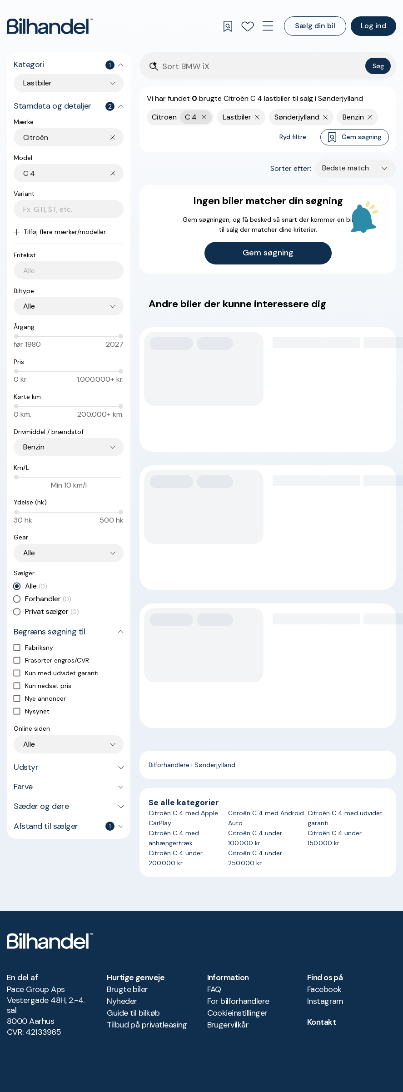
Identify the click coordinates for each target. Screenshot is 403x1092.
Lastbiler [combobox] (37, 83)
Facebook (324, 989)
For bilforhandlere (238, 1001)
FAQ (214, 989)
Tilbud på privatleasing (147, 1025)
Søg (378, 66)
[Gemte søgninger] (228, 26)
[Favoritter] (248, 26)
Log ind (373, 25)
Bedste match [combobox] (345, 168)
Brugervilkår (228, 1025)
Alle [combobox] (29, 306)
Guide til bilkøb (133, 1013)
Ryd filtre (292, 137)
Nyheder (122, 1001)
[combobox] (73, 137)
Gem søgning (354, 137)
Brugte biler (127, 989)
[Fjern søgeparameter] (257, 117)
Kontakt (321, 1022)
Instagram (325, 1001)
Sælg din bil (315, 25)
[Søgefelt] (262, 66)
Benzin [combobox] (34, 447)
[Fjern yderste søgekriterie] (204, 117)
